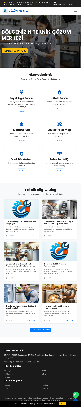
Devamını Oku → (32, 236)
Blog (44, 374)
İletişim (7, 377)
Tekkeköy (46, 388)
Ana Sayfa (8, 370)
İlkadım (45, 385)
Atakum (7, 385)
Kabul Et (62, 404)
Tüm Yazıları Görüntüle (40, 329)
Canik (6, 388)
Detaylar (21, 111)
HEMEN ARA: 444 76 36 (14, 50)
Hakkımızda (8, 374)
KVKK (44, 370)
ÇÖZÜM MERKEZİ (16, 10)
